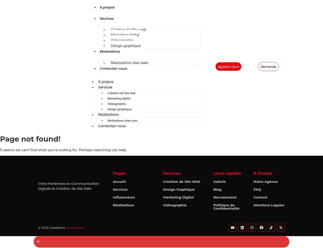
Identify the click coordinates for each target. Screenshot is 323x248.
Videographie (122, 40)
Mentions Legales (268, 205)
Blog (217, 190)
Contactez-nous (113, 68)
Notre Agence (265, 182)
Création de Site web (128, 30)
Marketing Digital (178, 198)
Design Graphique (179, 190)
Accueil (119, 182)
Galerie (219, 182)
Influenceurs (124, 198)
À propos (107, 7)
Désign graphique (126, 46)
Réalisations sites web (129, 63)
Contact (260, 198)
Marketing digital (125, 35)
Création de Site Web (181, 182)
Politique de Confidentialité (226, 207)
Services (107, 18)
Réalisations (110, 51)
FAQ (257, 190)
